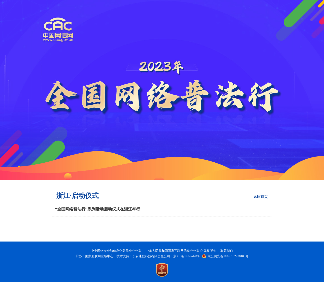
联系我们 (226, 251)
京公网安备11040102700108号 (228, 256)
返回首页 (260, 197)
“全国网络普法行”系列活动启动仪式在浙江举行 (97, 209)
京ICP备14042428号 (186, 256)
